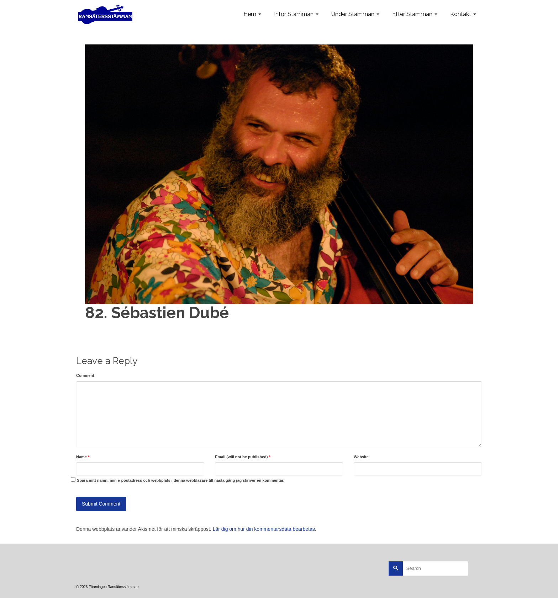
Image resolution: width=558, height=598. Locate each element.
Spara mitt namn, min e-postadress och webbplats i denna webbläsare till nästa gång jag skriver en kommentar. (180, 480)
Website (361, 457)
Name (82, 457)
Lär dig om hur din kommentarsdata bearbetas (264, 529)
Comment (85, 375)
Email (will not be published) (242, 457)
